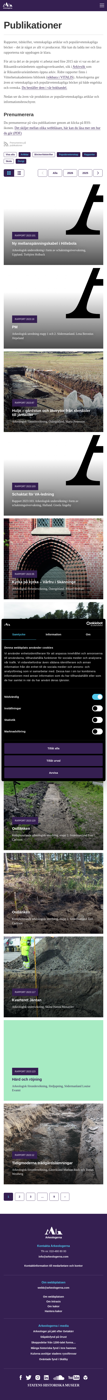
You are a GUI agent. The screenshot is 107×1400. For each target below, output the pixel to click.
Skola (9, 161)
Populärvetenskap (68, 154)
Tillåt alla (53, 748)
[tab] (70, 172)
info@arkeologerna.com (53, 1256)
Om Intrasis (53, 1301)
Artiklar (25, 154)
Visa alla (10, 154)
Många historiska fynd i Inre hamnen (53, 1347)
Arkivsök (79, 67)
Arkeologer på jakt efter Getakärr (53, 1331)
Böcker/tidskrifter (43, 154)
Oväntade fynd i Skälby (53, 1359)
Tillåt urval (54, 760)
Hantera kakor (53, 1310)
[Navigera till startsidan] (53, 1237)
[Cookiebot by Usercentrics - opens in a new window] (86, 624)
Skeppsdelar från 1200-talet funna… (53, 1342)
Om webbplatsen (53, 1296)
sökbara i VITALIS (60, 77)
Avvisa (53, 772)
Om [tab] (88, 634)
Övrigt (21, 161)
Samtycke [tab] (19, 634)
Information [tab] (53, 634)
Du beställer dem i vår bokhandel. (44, 87)
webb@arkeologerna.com (53, 1287)
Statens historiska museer (53, 1385)
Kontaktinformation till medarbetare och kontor (53, 1265)
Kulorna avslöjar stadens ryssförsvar (54, 1353)
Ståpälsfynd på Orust (53, 1336)
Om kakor (54, 1306)
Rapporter (89, 154)
